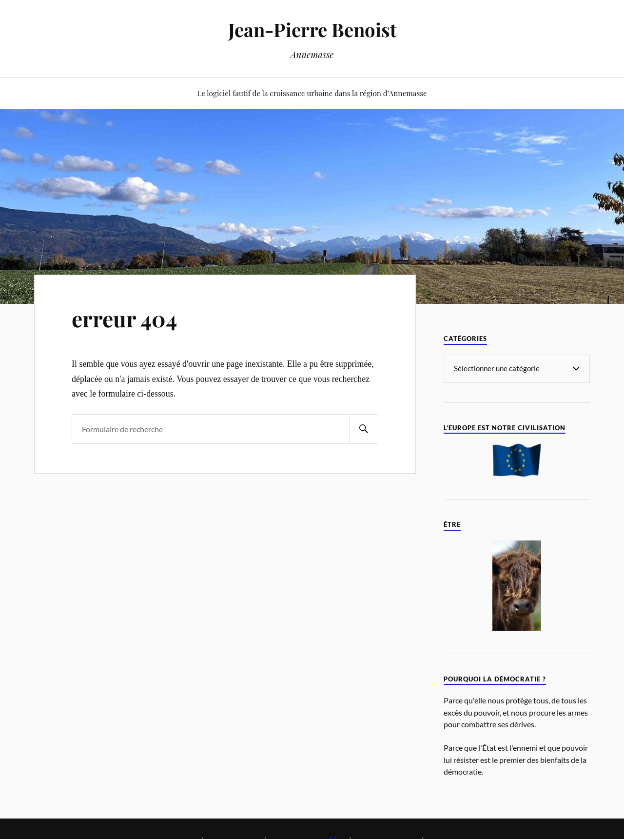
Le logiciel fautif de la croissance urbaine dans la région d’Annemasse (312, 93)
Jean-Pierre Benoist (312, 29)
